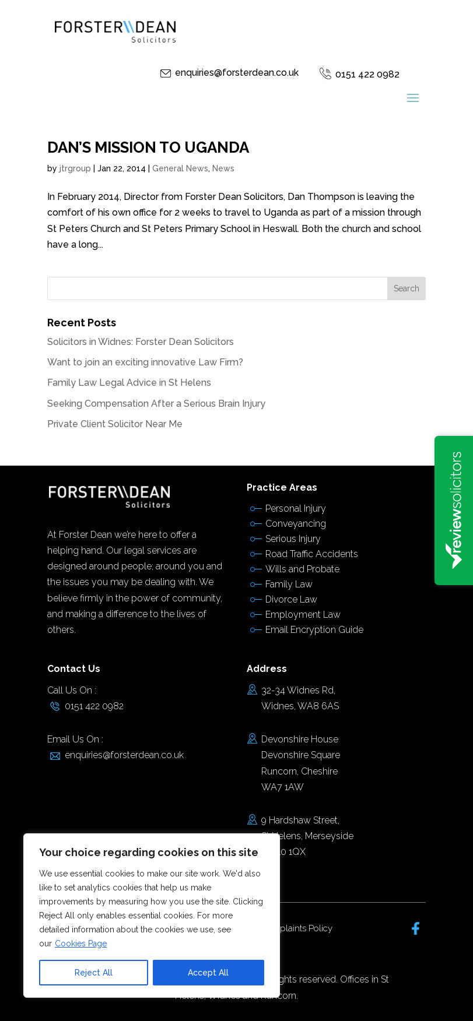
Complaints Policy (296, 928)
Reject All (94, 972)
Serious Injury (293, 538)
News (223, 168)
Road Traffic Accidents (311, 553)
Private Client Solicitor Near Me (115, 423)
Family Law (289, 584)
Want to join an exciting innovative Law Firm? (145, 362)
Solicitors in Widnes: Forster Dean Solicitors (140, 341)
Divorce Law (291, 599)
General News (180, 168)
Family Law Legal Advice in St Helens (129, 382)
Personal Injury (295, 508)
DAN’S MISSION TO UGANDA (148, 147)
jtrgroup (75, 168)
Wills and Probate (302, 569)
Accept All (208, 972)
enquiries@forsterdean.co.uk (237, 72)
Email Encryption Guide (314, 629)
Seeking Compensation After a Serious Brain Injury (156, 403)
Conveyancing (295, 523)
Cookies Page (81, 943)
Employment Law (303, 614)
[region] (151, 915)
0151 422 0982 (367, 74)
